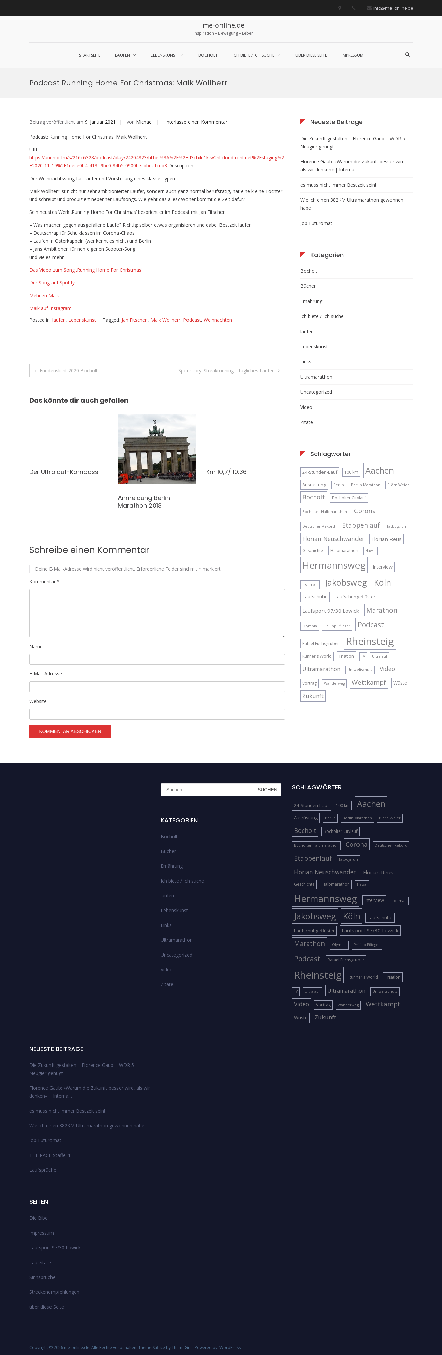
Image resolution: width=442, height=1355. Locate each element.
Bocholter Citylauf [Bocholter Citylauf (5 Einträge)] (349, 498)
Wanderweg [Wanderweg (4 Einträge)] (334, 683)
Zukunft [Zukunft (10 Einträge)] (313, 696)
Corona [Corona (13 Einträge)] (365, 510)
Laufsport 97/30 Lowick (55, 1247)
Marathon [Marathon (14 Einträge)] (381, 610)
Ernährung (311, 301)
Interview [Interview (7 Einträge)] (383, 567)
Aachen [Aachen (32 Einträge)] (379, 470)
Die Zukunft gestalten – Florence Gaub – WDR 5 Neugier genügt (352, 142)
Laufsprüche (42, 1170)
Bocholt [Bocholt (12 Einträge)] (313, 497)
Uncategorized (316, 392)
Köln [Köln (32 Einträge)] (382, 582)
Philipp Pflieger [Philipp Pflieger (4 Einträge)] (337, 626)
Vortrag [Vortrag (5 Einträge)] (309, 683)
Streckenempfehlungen (54, 1292)
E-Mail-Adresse (45, 673)
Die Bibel (39, 1218)
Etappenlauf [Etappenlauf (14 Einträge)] (361, 525)
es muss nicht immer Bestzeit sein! (338, 185)
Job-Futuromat (316, 223)
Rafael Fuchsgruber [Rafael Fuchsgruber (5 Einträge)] (320, 643)
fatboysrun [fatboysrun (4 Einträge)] (396, 526)
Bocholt (208, 55)
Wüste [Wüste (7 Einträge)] (400, 683)
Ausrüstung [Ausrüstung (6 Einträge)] (314, 484)
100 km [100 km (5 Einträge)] (351, 472)
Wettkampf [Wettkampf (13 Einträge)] (369, 682)
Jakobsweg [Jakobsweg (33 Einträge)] (346, 582)
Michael (144, 122)
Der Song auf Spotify (52, 282)
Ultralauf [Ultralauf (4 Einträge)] (379, 656)
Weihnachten (218, 320)
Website (38, 701)
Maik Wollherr (165, 320)
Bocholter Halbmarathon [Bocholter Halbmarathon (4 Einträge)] (324, 511)
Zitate (306, 422)
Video (306, 407)
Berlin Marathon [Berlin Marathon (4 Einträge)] (365, 484)
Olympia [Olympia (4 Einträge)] (309, 626)
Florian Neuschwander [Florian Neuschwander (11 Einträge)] (333, 539)
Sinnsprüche (42, 1277)
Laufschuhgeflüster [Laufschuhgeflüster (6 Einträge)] (355, 597)
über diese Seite (311, 55)
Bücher (308, 286)
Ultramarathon (316, 377)
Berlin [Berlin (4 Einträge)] (338, 484)
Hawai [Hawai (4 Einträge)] (370, 550)
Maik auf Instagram (50, 308)
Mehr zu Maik (44, 295)
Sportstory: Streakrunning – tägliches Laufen (226, 370)
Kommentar (44, 581)
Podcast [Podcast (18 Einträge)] (371, 624)
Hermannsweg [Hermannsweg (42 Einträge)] (334, 565)
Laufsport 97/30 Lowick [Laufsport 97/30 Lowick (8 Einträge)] (330, 610)
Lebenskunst (164, 55)
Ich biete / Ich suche (253, 55)
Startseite (89, 55)
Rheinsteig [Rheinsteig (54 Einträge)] (370, 641)
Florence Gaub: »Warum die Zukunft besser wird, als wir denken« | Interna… (353, 165)
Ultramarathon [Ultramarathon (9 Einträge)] (321, 669)
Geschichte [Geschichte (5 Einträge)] (312, 550)
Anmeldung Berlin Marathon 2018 (144, 502)
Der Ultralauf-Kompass (63, 472)
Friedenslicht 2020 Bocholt (69, 370)
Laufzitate (40, 1262)
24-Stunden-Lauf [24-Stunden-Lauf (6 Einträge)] (319, 472)
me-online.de (223, 25)
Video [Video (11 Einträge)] (387, 669)
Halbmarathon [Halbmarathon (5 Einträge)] (344, 550)
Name (36, 646)
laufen (122, 55)
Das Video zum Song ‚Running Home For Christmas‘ (85, 270)
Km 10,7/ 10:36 (226, 472)
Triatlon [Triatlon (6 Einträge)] (346, 656)
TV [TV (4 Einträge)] (363, 656)
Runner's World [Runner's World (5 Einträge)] (317, 656)
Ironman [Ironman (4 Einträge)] (310, 584)
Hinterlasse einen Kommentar (194, 122)
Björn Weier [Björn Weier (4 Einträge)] (398, 484)
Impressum (352, 55)
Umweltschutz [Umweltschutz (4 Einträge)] (360, 669)
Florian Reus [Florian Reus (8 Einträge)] (386, 539)
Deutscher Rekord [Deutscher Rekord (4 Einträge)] (318, 526)
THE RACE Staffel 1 (50, 1155)
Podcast (192, 320)
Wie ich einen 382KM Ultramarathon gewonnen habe (351, 204)
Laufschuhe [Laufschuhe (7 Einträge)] (315, 596)
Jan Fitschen (135, 320)
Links (305, 361)
